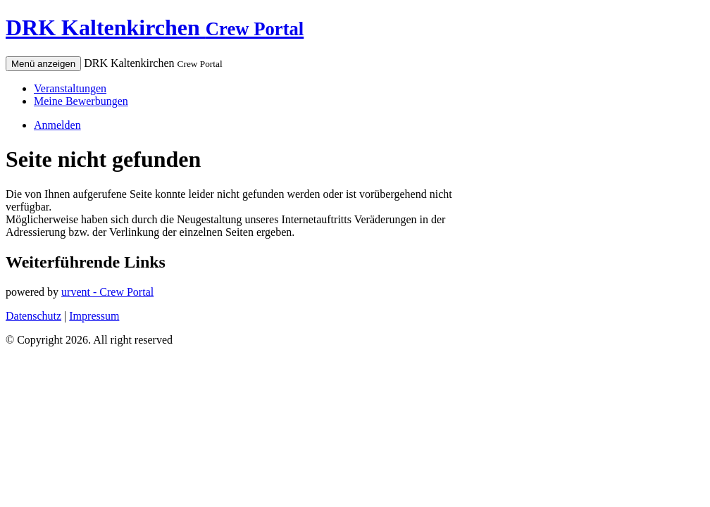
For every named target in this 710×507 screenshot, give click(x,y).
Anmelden (57, 125)
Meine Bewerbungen (81, 101)
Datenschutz (33, 316)
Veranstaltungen (70, 88)
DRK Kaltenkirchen (155, 27)
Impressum (94, 316)
